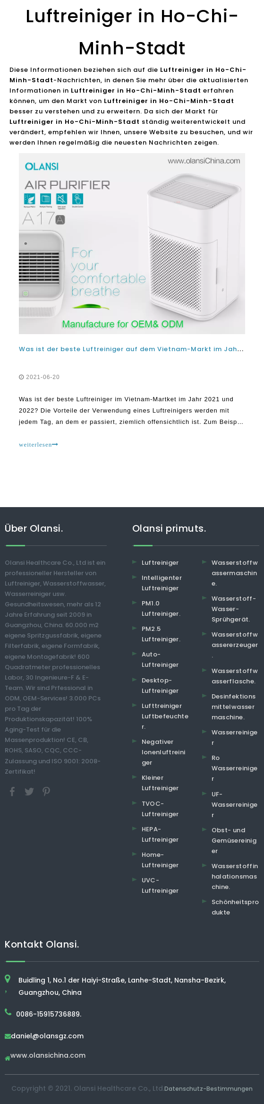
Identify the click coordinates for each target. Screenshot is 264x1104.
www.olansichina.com (47, 1056)
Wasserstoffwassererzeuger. (235, 645)
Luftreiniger (160, 562)
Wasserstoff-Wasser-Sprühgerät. (234, 609)
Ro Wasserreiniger (235, 768)
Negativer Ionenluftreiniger (164, 752)
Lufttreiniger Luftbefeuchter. (165, 716)
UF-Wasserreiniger (235, 804)
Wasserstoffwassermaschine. (235, 573)
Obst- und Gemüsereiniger (234, 840)
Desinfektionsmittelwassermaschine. (234, 707)
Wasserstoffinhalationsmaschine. (235, 876)
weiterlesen (39, 444)
